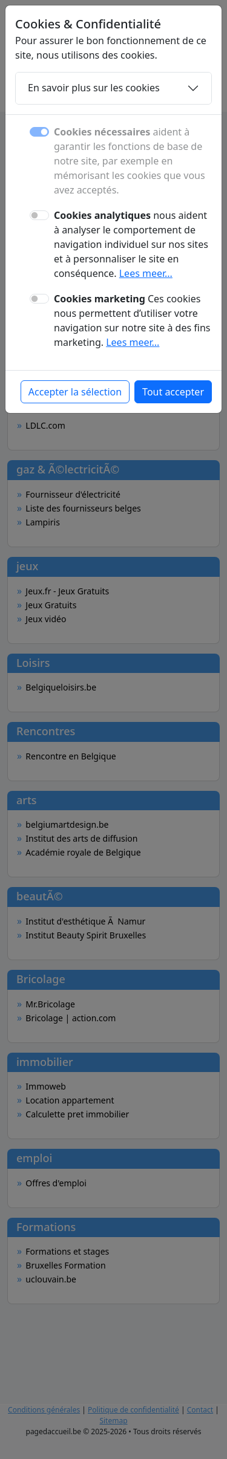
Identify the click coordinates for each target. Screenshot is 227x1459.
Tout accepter (173, 391)
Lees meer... (146, 273)
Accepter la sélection (75, 391)
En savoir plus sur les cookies (94, 87)
